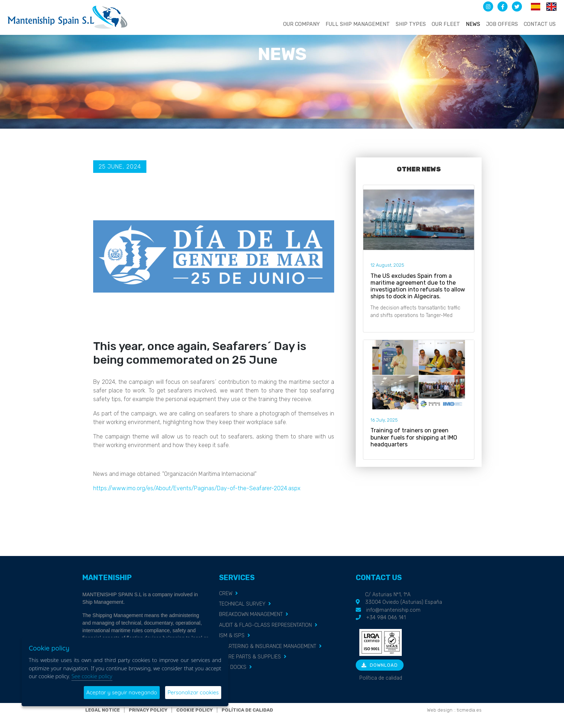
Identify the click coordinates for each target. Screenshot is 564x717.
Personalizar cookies (193, 692)
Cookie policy (194, 710)
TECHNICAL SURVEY (242, 604)
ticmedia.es (469, 710)
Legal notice (102, 710)
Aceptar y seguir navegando (121, 692)
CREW (225, 593)
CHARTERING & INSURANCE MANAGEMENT (267, 646)
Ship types (411, 24)
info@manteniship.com (393, 610)
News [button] (473, 24)
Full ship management (358, 24)
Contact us (540, 24)
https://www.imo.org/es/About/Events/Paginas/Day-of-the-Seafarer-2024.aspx (196, 488)
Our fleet (446, 24)
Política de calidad (380, 678)
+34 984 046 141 (386, 618)
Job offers (502, 24)
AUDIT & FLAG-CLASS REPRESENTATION (265, 625)
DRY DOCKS (232, 667)
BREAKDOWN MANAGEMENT (251, 614)
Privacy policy (148, 710)
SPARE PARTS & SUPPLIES (250, 657)
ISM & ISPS (232, 636)
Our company (301, 24)
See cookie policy (92, 676)
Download (379, 665)
